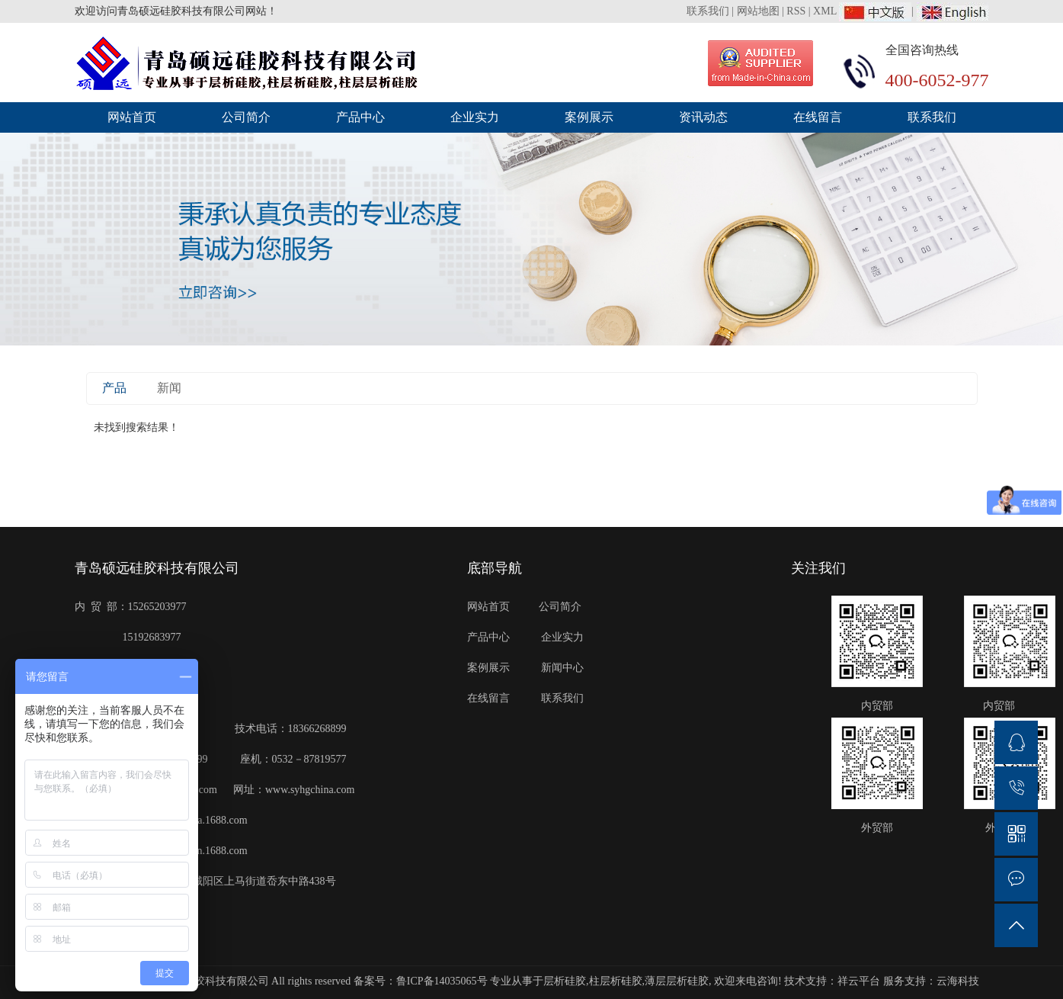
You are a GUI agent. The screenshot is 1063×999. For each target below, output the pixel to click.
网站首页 (131, 117)
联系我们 (709, 11)
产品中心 (360, 117)
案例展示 (589, 117)
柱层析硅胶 (615, 981)
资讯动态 (703, 117)
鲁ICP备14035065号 (442, 981)
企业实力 (474, 117)
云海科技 (958, 981)
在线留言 (817, 117)
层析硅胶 (564, 981)
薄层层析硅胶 (677, 981)
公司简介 (246, 117)
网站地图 (758, 11)
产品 (114, 387)
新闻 (169, 387)
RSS (795, 11)
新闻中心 (563, 667)
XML (825, 11)
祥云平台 (858, 981)
